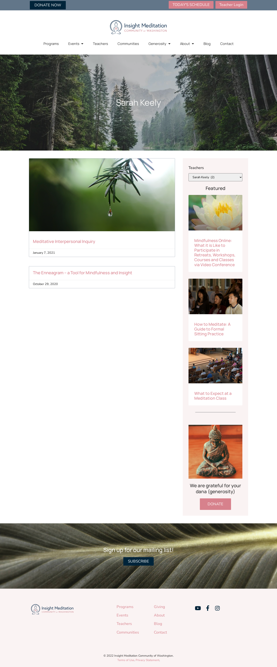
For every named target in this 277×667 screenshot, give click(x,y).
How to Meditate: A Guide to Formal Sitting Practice (212, 328)
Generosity (159, 43)
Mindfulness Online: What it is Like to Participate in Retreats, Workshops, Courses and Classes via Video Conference (214, 252)
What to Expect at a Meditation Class (213, 396)
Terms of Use (125, 660)
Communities (128, 43)
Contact (227, 43)
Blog (207, 43)
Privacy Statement (147, 660)
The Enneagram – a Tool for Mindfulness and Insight (82, 273)
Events (75, 43)
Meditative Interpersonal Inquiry (64, 241)
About (187, 43)
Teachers (100, 43)
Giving (159, 606)
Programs (51, 43)
